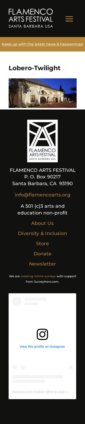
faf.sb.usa (56, 392)
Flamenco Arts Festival (28, 392)
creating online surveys (38, 276)
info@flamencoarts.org (42, 195)
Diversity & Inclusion (42, 233)
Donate (42, 253)
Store (42, 243)
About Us (42, 223)
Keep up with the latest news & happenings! (42, 44)
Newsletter (42, 264)
